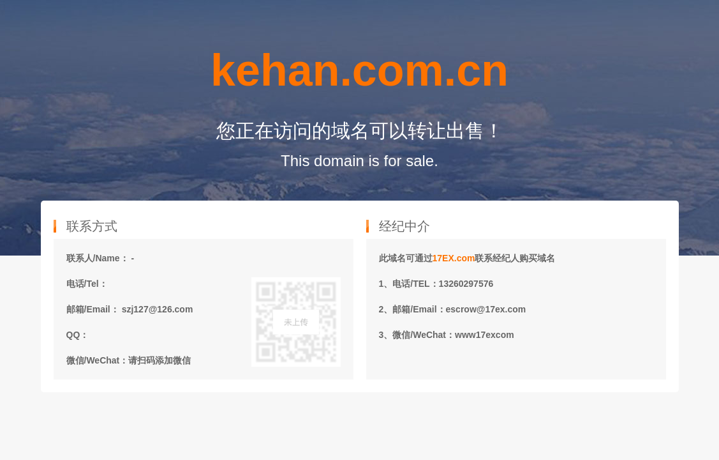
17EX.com (454, 258)
